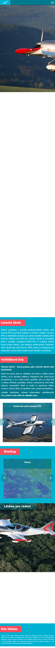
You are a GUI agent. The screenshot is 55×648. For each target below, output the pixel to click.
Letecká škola (11, 323)
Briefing (10, 452)
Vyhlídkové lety (12, 360)
